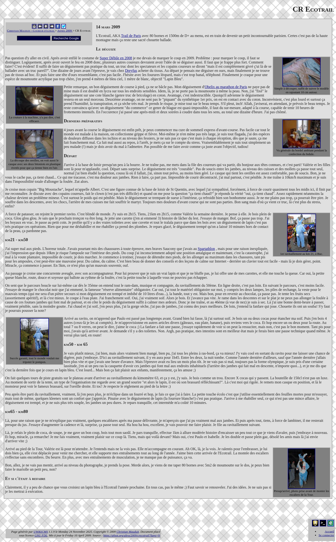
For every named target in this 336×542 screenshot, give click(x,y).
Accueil (329, 531)
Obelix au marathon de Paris (226, 87)
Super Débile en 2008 (116, 58)
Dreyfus (131, 71)
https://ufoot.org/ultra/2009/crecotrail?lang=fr (131, 535)
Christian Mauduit (127, 531)
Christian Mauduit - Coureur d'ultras (31, 30)
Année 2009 (65, 30)
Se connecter (326, 535)
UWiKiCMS (41, 531)
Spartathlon (206, 249)
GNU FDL (40, 535)
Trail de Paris (131, 36)
